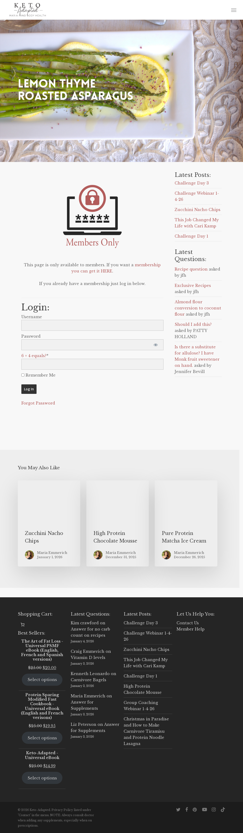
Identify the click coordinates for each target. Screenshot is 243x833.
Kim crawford (85, 623)
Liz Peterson (83, 724)
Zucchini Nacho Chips (197, 209)
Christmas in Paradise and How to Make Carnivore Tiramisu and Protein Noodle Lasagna (146, 731)
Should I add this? (193, 324)
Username (31, 316)
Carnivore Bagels (88, 679)
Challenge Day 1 (191, 236)
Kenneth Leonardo (90, 673)
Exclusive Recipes (193, 285)
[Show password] (156, 344)
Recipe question (191, 269)
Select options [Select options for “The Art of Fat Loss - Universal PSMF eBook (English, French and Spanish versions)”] (42, 679)
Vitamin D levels (88, 657)
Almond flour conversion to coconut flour (198, 308)
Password (31, 336)
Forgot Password (38, 403)
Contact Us (188, 623)
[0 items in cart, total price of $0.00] (22, 624)
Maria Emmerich (88, 696)
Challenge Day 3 (192, 183)
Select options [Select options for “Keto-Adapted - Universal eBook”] (42, 778)
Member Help (191, 629)
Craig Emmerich (87, 651)
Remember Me (38, 375)
